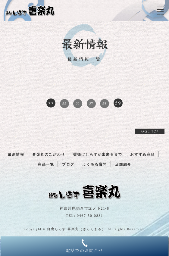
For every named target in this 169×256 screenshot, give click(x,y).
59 (118, 103)
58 (104, 103)
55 (64, 103)
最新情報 (16, 154)
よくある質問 (94, 164)
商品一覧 (46, 164)
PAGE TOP (149, 131)
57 (91, 103)
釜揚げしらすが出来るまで (97, 154)
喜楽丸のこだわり (48, 154)
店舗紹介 (123, 164)
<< (51, 103)
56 (78, 103)
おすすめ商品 (142, 154)
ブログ (68, 164)
